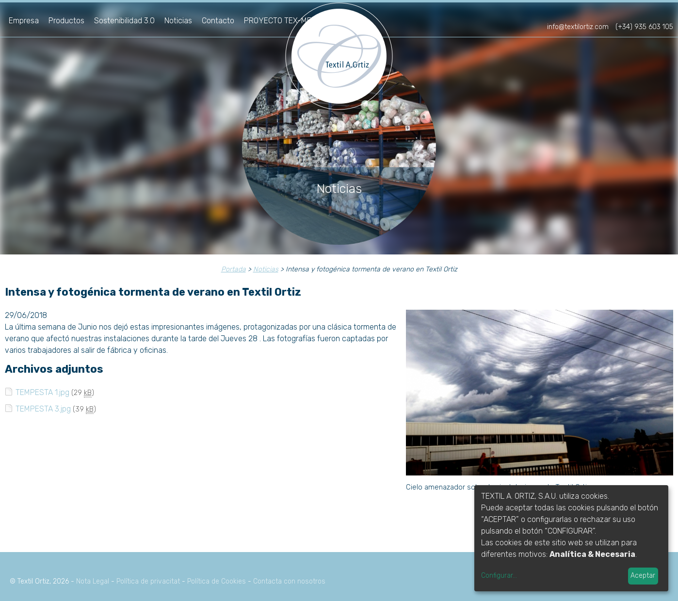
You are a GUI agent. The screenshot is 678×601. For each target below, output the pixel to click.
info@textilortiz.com (578, 27)
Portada (233, 269)
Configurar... (499, 575)
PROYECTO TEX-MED (280, 20)
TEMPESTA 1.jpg (42, 392)
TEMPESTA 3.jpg (43, 408)
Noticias (178, 20)
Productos (66, 20)
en (665, 13)
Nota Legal (92, 581)
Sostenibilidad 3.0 (124, 20)
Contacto (218, 20)
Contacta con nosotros (289, 581)
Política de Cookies (216, 581)
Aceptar (642, 575)
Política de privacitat (148, 581)
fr (649, 13)
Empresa (24, 20)
